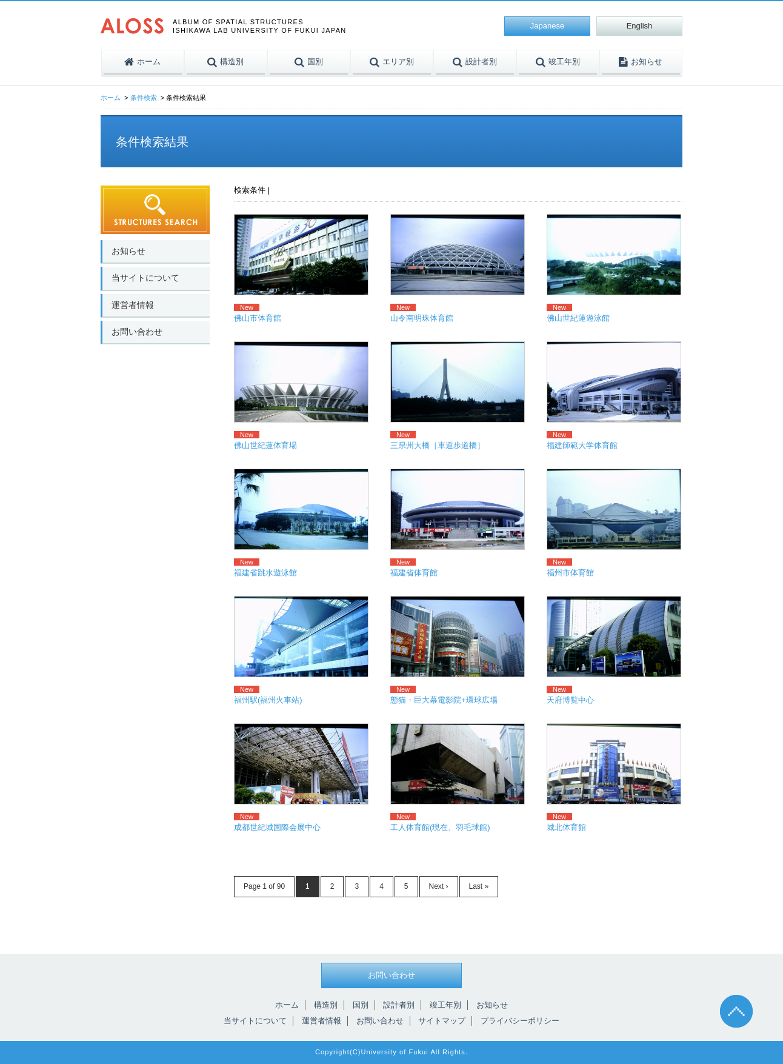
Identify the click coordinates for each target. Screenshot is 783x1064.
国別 (360, 1004)
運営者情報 (133, 305)
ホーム (111, 97)
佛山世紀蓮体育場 (265, 445)
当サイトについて (145, 278)
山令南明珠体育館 (421, 318)
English (640, 25)
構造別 (326, 1004)
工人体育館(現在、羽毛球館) (440, 827)
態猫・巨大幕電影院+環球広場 (444, 699)
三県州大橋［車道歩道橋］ (437, 445)
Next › (438, 886)
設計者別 (399, 1004)
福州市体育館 (570, 572)
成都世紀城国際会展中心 (277, 827)
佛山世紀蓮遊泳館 (578, 318)
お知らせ (128, 251)
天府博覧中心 (570, 699)
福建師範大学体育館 (582, 445)
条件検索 (143, 97)
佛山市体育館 (257, 318)
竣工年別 (445, 1004)
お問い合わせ (137, 331)
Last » (479, 886)
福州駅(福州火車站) (268, 699)
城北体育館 (566, 827)
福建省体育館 (414, 572)
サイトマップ (441, 1020)
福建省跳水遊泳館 (265, 572)
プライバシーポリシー (520, 1020)
